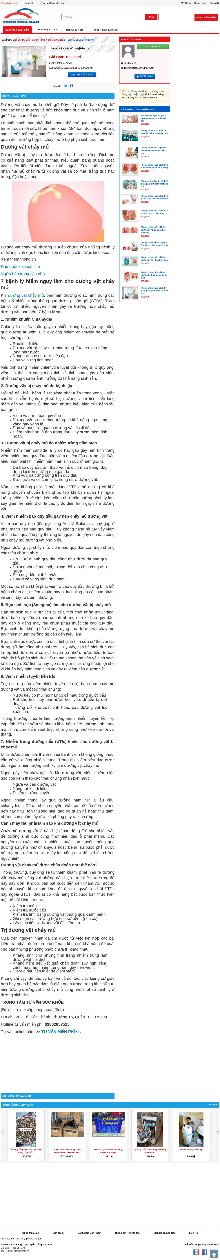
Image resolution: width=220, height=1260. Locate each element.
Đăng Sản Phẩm (206, 17)
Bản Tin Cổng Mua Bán (53, 3)
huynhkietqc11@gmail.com (139, 67)
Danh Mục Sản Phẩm (17, 29)
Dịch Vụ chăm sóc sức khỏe (82, 40)
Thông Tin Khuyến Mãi (105, 29)
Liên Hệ (193, 1233)
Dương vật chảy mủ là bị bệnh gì (69, 48)
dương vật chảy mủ (26, 295)
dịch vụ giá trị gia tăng (53, 40)
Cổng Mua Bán (9, 3)
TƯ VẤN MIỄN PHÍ (58, 1031)
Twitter (65, 85)
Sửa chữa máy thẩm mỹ (191, 1149)
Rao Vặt (28, 3)
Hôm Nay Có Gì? (47, 29)
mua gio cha (16, 1238)
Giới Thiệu (58, 1233)
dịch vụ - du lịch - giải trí (25, 40)
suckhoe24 (130, 63)
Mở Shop (186, 3)
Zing (71, 85)
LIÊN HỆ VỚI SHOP (81, 74)
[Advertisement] (58, 1061)
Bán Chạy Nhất (74, 29)
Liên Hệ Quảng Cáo (165, 1233)
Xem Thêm (212, 1104)
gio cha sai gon (33, 1238)
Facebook (205, 1252)
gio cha (5, 1238)
